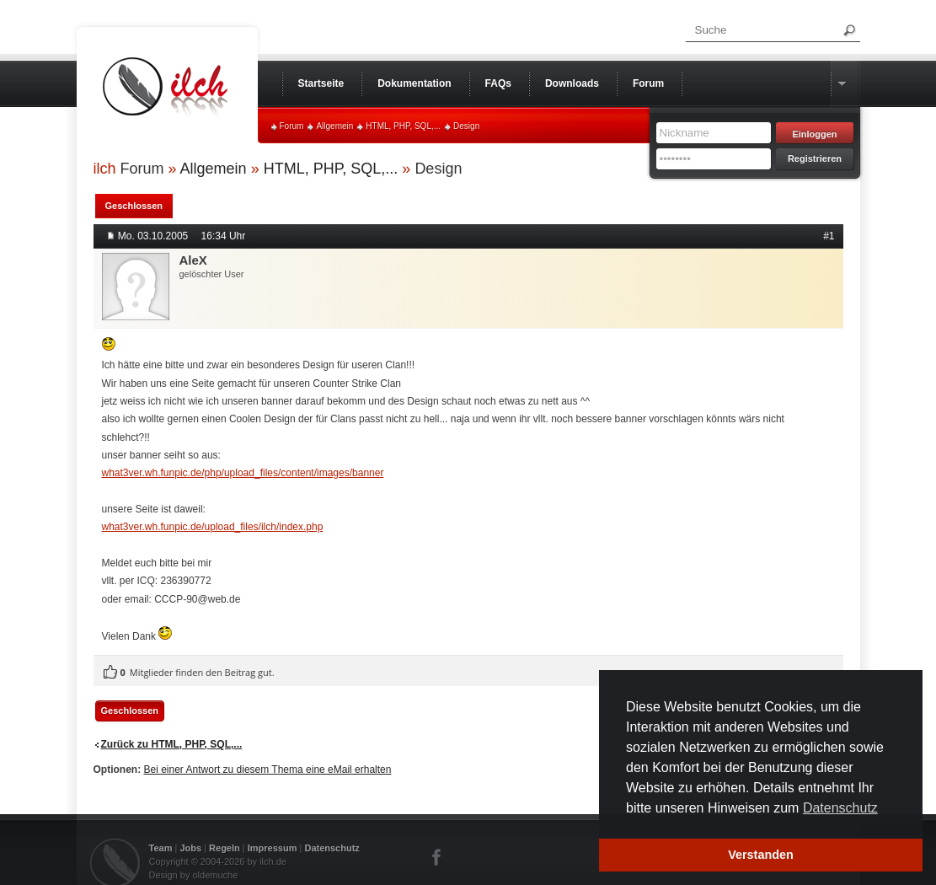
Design (466, 126)
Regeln (224, 848)
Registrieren (815, 158)
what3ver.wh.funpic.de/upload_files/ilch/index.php (213, 527)
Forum (292, 126)
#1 (828, 236)
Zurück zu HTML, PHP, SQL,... (172, 744)
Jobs (190, 848)
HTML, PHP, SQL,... (403, 126)
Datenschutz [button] (840, 808)
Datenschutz (331, 848)
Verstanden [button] (761, 854)
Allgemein (334, 126)
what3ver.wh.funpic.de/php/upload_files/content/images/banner (243, 473)
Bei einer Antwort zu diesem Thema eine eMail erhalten (268, 769)
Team (161, 848)
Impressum (272, 848)
